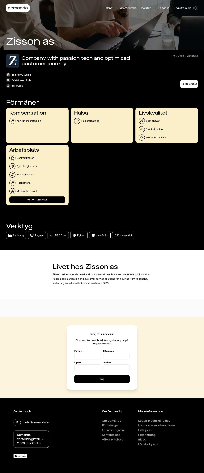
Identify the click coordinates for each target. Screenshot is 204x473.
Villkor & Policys (112, 439)
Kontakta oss (111, 435)
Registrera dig (182, 8)
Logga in (163, 8)
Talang (110, 8)
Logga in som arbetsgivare (156, 425)
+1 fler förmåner (37, 199)
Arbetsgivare (128, 8)
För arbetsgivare (113, 430)
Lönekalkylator (148, 444)
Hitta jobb (145, 430)
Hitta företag (146, 435)
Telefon (107, 362)
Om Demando (111, 421)
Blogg (142, 439)
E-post (77, 362)
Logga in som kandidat (154, 421)
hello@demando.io (36, 422)
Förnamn (78, 351)
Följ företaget (189, 83)
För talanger (110, 425)
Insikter (147, 8)
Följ (102, 379)
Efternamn (108, 351)
